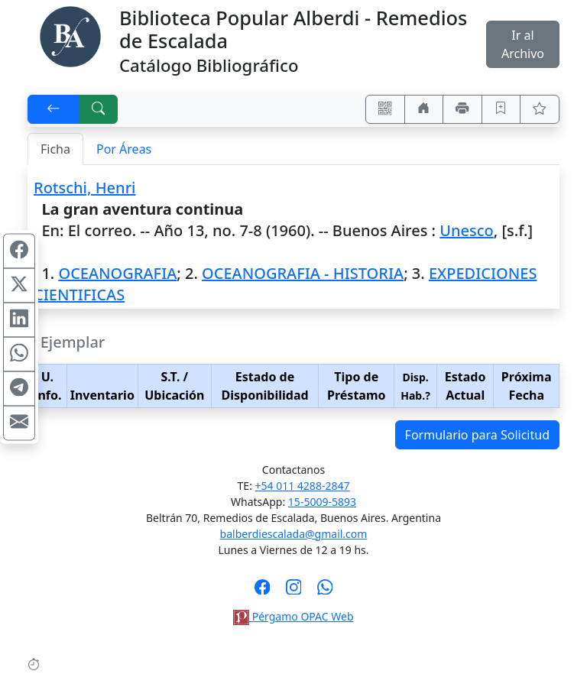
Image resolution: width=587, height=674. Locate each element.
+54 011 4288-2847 (302, 485)
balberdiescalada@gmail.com (294, 534)
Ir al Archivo (522, 44)
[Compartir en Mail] (19, 423)
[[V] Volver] (53, 109)
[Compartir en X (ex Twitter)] (19, 285)
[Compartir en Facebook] (19, 251)
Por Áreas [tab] (123, 149)
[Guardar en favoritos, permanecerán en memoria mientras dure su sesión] (501, 109)
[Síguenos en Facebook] (262, 591)
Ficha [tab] (55, 149)
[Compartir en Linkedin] (19, 320)
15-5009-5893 (322, 501)
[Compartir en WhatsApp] (19, 354)
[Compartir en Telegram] (19, 389)
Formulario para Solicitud (477, 434)
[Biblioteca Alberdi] (70, 35)
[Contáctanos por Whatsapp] (325, 591)
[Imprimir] (462, 109)
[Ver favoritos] (539, 109)
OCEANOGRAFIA (117, 273)
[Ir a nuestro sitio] (424, 109)
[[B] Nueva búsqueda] (98, 109)
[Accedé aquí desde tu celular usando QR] (385, 109)
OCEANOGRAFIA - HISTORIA (303, 273)
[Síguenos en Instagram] (294, 591)
